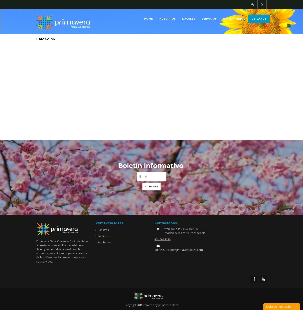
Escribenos (104, 242)
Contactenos (234, 18)
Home (148, 18)
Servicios (209, 18)
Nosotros (167, 18)
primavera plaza (168, 305)
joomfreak (151, 296)
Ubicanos (258, 18)
